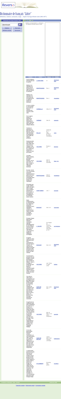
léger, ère (56, 161)
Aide (14, 382)
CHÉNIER (38, 120)
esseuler (56, 190)
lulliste (55, 264)
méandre (56, 120)
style (55, 133)
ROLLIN (38, 133)
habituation (57, 338)
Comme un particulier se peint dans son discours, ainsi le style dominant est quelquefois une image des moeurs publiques (30, 133)
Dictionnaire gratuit (30, 385)
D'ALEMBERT (39, 363)
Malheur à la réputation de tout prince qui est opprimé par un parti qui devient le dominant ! (30, 98)
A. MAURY (39, 226)
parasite (56, 314)
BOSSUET (39, 207)
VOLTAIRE (39, 146)
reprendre (56, 207)
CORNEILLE (39, 109)
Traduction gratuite (20, 385)
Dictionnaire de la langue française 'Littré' (12, 20)
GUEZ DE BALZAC (38, 287)
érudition (56, 363)
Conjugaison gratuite (40, 385)
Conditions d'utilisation (6, 382)
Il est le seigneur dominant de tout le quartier (30, 81)
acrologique (57, 226)
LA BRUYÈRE (39, 80)
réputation (56, 98)
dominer (56, 146)
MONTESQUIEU (40, 88)
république (56, 175)
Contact (18, 382)
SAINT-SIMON (40, 190)
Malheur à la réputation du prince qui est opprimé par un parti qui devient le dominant (30, 88)
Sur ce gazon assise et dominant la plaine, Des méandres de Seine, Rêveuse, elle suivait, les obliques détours (30, 120)
